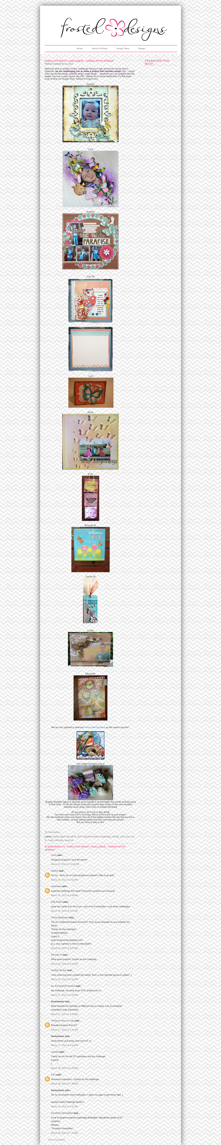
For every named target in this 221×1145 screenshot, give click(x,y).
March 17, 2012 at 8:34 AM (64, 1014)
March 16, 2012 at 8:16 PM (64, 979)
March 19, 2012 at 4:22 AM (64, 1106)
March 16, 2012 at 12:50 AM (65, 864)
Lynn (53, 855)
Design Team (123, 48)
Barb (90, 412)
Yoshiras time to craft (62, 1021)
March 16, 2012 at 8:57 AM (64, 948)
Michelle (59, 840)
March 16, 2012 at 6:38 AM (64, 895)
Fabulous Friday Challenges (97, 836)
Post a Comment (56, 1140)
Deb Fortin (56, 902)
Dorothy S (56, 955)
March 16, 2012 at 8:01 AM (64, 911)
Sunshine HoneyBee (62, 1113)
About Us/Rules (100, 48)
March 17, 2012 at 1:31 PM (64, 1030)
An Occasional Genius (63, 986)
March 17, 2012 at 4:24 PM (64, 1045)
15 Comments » (53, 832)
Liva (122, 836)
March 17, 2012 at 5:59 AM (64, 995)
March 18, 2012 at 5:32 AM (64, 1068)
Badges (141, 48)
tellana (54, 871)
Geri (53, 1074)
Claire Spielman (59, 917)
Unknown (56, 886)
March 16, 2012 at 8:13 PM (64, 964)
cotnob (54, 1052)
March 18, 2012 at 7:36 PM (64, 1083)
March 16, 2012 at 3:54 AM (64, 880)
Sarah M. (69, 840)
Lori (127, 836)
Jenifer (115, 836)
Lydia (51, 840)
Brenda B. (71, 836)
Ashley (55, 836)
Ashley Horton (58, 970)
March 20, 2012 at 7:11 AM (64, 1133)
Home (80, 48)
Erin (80, 836)
